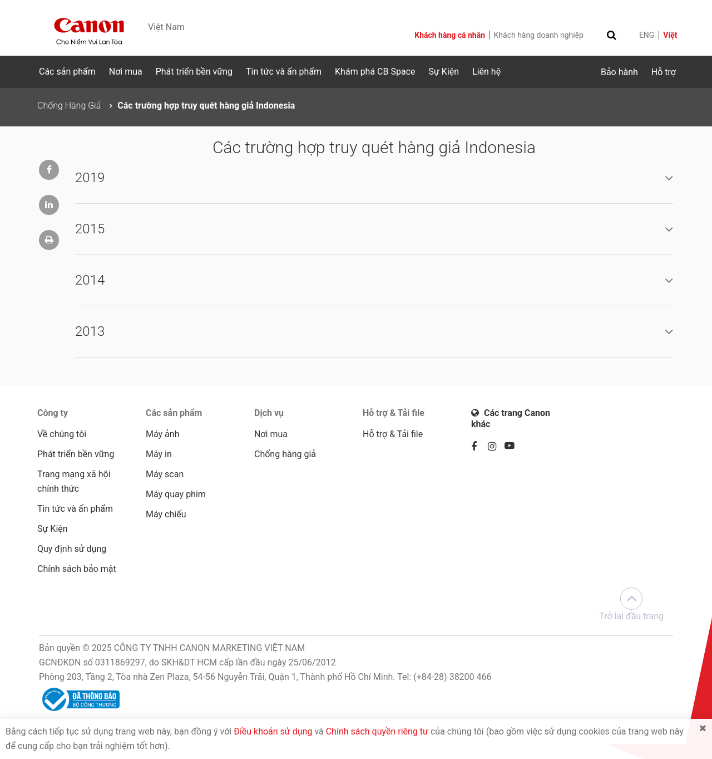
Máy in (159, 454)
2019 (90, 177)
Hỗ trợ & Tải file (393, 434)
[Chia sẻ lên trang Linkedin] (49, 205)
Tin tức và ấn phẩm (284, 71)
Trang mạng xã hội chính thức (74, 481)
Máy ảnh (162, 434)
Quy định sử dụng (71, 548)
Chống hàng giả (285, 454)
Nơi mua (125, 71)
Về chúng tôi (61, 434)
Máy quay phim (176, 494)
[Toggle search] (611, 35)
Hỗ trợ (663, 72)
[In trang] (49, 240)
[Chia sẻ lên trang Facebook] (49, 170)
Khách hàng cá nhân (450, 35)
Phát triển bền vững (194, 71)
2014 (90, 280)
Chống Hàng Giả (69, 105)
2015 (90, 229)
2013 (90, 331)
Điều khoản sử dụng (273, 731)
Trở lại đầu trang (631, 604)
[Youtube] (513, 447)
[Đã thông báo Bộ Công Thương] (79, 698)
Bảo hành (619, 72)
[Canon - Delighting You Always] (89, 31)
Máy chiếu (166, 514)
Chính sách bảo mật (76, 569)
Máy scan (165, 474)
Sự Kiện (443, 71)
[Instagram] (496, 447)
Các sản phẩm (67, 71)
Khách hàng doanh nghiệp (539, 35)
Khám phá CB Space (375, 71)
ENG (646, 35)
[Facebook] (479, 447)
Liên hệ (486, 71)
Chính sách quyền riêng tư (377, 731)
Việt (670, 35)
